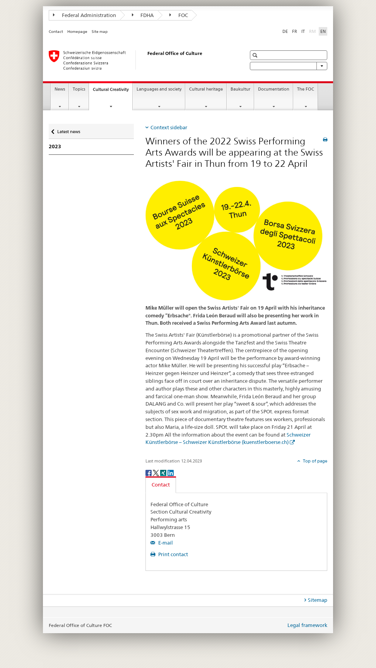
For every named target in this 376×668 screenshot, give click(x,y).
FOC (178, 15)
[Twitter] (156, 472)
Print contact (172, 554)
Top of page (314, 461)
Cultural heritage (206, 89)
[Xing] (163, 472)
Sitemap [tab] (317, 600)
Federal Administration (84, 15)
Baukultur (240, 89)
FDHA (143, 15)
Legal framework (307, 625)
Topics (79, 89)
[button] (256, 55)
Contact (56, 31)
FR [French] (294, 31)
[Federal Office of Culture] (140, 60)
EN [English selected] (323, 31)
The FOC (305, 89)
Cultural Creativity (112, 91)
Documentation (273, 89)
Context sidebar (168, 127)
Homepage (77, 31)
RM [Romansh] (313, 31)
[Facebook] (149, 472)
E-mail (165, 543)
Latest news (68, 130)
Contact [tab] (161, 484)
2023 (55, 146)
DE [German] (285, 31)
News (60, 89)
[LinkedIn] (170, 472)
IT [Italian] (303, 31)
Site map (100, 31)
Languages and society (159, 89)
